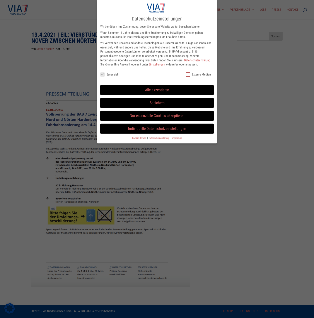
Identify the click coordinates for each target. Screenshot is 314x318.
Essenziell (109, 71)
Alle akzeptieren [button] (157, 86)
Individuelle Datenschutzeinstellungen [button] (157, 125)
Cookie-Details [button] (139, 134)
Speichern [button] (157, 99)
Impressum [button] (177, 134)
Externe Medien (198, 71)
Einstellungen (157, 61)
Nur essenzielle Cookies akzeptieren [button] (157, 112)
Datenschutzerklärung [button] (159, 134)
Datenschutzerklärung (197, 56)
